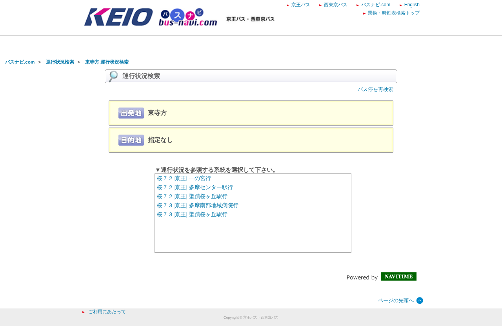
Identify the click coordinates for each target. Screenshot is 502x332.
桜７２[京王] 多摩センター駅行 (195, 187)
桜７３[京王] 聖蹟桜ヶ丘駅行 (192, 214)
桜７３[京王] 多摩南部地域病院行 (197, 205)
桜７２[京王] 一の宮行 (184, 178)
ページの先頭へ (396, 300)
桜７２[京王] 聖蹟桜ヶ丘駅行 (192, 196)
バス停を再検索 (375, 89)
